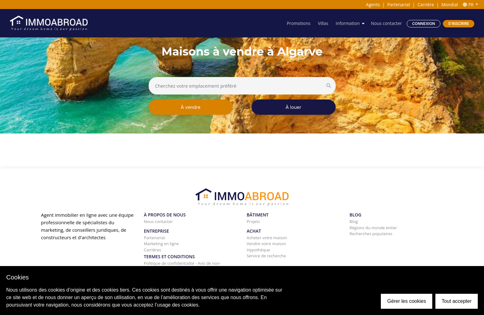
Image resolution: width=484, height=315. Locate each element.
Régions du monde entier (373, 227)
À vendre (191, 107)
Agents (373, 4)
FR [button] (468, 4)
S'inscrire (458, 23)
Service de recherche (266, 256)
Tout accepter (457, 301)
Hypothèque (258, 250)
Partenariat (398, 4)
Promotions (298, 23)
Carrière (426, 4)
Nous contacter (386, 23)
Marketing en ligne (161, 243)
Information (347, 23)
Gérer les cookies (406, 301)
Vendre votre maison (266, 243)
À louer (293, 107)
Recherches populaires (371, 233)
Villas (322, 23)
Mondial (449, 4)
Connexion (423, 23)
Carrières (152, 250)
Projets (253, 221)
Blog (354, 221)
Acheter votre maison (267, 237)
